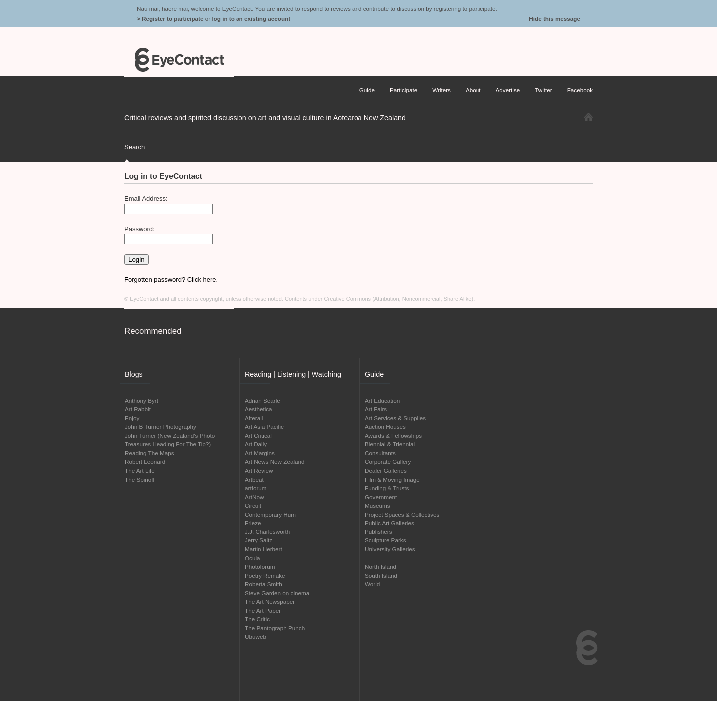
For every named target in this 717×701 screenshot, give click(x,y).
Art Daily (256, 444)
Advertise (508, 90)
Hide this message (554, 18)
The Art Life (140, 470)
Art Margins (260, 453)
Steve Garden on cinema (277, 593)
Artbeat (254, 479)
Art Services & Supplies (395, 418)
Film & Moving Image (392, 479)
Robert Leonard (145, 461)
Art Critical (258, 435)
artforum (256, 488)
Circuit (253, 505)
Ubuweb (255, 636)
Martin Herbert (263, 549)
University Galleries (390, 549)
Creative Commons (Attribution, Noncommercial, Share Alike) (399, 299)
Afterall (254, 418)
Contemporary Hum (270, 514)
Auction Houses (385, 426)
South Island (381, 575)
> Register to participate (170, 18)
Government (381, 497)
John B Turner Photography (160, 426)
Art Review (259, 470)
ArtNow (254, 497)
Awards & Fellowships (393, 435)
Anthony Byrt (141, 400)
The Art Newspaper (270, 601)
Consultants (380, 453)
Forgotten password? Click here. (171, 279)
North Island (380, 566)
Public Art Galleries (389, 523)
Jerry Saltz (258, 540)
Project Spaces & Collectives (402, 514)
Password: (139, 229)
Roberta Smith (263, 584)
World (372, 584)
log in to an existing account (251, 18)
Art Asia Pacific (264, 426)
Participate (403, 90)
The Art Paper (263, 610)
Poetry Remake (265, 575)
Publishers (378, 531)
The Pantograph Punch (275, 628)
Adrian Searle (262, 400)
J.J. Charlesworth (267, 531)
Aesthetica (258, 409)
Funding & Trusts (387, 488)
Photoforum (260, 566)
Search (134, 147)
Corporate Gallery (388, 461)
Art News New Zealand (275, 461)
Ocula (252, 558)
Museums (377, 505)
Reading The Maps (149, 453)
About (473, 90)
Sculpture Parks (385, 540)
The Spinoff (140, 479)
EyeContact (179, 59)
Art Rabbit (138, 409)
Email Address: (146, 198)
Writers (441, 90)
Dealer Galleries (386, 470)
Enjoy (132, 418)
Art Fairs (376, 409)
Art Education (382, 400)
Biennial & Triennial (390, 444)
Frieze (253, 523)
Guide (367, 90)
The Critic (257, 619)
